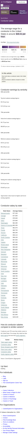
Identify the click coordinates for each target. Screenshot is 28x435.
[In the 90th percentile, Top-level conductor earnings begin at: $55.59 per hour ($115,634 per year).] (14, 101)
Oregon (3, 302)
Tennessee (4, 293)
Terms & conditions (8, 422)
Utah (2, 283)
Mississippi (4, 247)
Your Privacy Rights (8, 430)
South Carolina (5, 237)
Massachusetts (5, 213)
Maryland (3, 254)
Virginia (3, 242)
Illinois (3, 300)
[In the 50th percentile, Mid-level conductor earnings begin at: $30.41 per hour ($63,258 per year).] (14, 142)
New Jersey (4, 317)
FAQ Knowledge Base (9, 420)
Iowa (2, 273)
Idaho (2, 220)
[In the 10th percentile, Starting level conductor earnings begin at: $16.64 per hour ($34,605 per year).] (14, 182)
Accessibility (6, 426)
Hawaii (3, 218)
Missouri (3, 264)
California (4, 235)
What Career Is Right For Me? (12, 392)
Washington (4, 223)
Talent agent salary (6, 342)
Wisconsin (4, 266)
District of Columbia (6, 225)
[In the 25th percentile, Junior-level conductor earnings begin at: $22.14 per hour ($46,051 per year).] (14, 162)
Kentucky (3, 297)
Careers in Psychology (9, 399)
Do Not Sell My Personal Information (13, 428)
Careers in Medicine (9, 396)
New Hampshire (5, 249)
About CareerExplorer (9, 415)
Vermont (3, 252)
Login (4, 378)
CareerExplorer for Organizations (12, 408)
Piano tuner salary (6, 349)
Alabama (3, 309)
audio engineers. (21, 335)
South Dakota (5, 307)
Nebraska (4, 285)
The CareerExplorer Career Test (12, 382)
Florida (3, 230)
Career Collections (8, 390)
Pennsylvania (5, 290)
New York (4, 276)
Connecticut (4, 256)
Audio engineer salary (7, 354)
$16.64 (4, 50)
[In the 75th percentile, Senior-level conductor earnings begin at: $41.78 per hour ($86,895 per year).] (14, 121)
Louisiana (4, 281)
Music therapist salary (7, 347)
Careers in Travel (8, 401)
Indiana (3, 288)
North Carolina (5, 271)
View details (4, 8)
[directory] (14, 77)
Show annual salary (13, 42)
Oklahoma (4, 305)
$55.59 (23, 50)
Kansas (3, 295)
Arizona (3, 232)
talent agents (4, 335)
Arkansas (3, 269)
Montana (3, 312)
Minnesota (4, 261)
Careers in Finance (8, 394)
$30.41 (14, 50)
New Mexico (4, 314)
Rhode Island (5, 244)
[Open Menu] (8, 2)
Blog (4, 376)
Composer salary (6, 352)
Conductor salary (7, 21)
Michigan (3, 278)
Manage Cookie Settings (10, 432)
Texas (2, 228)
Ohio (2, 240)
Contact (5, 418)
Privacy (5, 424)
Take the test (21, 2)
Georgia (3, 215)
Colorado (3, 259)
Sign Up (5, 380)
